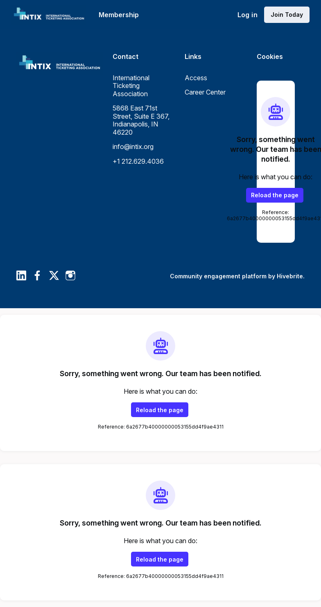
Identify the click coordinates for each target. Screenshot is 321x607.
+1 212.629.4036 (138, 161)
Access (196, 78)
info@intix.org (133, 146)
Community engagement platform (218, 276)
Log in (247, 15)
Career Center (205, 92)
